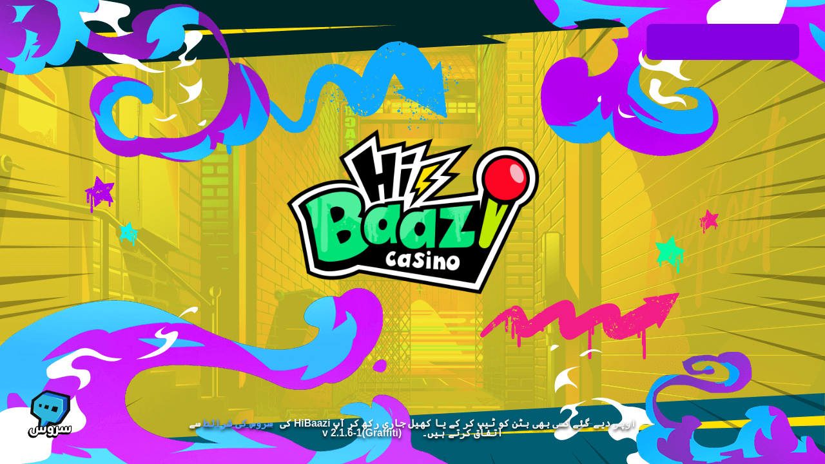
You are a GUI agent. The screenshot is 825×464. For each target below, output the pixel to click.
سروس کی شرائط (238, 423)
